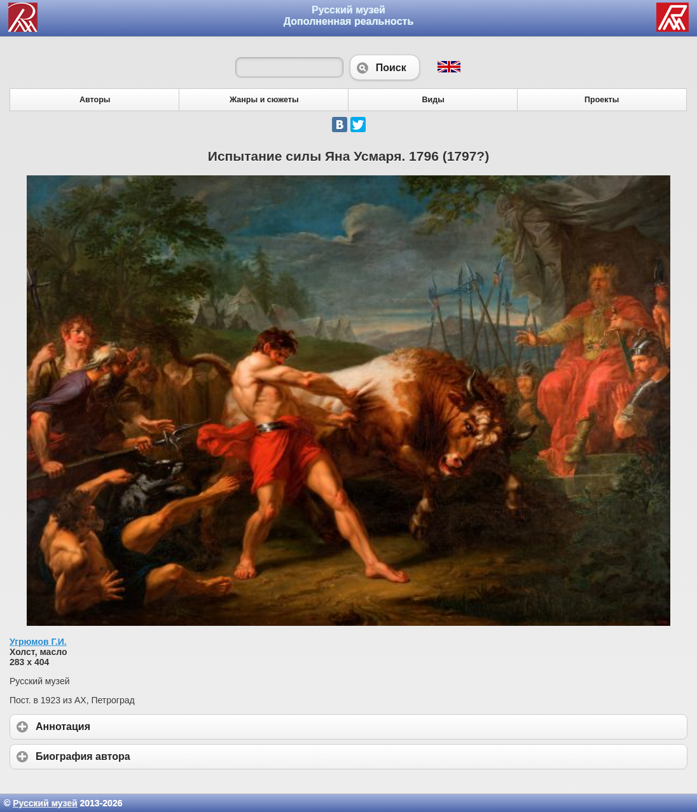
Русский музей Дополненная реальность (349, 15)
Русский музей (45, 803)
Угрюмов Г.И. (38, 642)
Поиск (384, 67)
